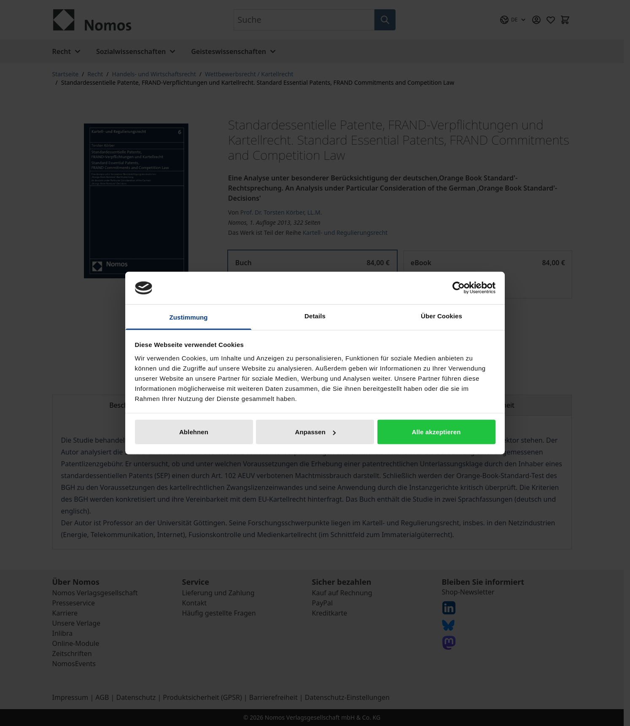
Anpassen (315, 432)
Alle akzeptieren (436, 432)
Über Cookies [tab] (441, 315)
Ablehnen (193, 432)
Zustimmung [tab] (189, 316)
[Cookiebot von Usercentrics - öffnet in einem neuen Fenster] (458, 288)
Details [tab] (315, 315)
